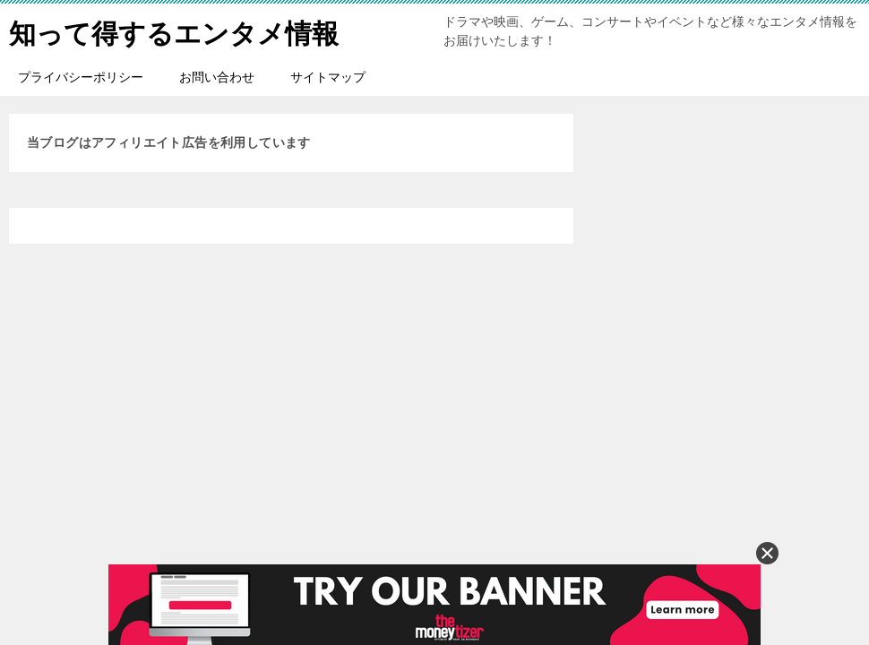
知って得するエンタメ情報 (174, 31)
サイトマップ (328, 77)
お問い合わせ (216, 77)
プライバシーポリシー (80, 77)
